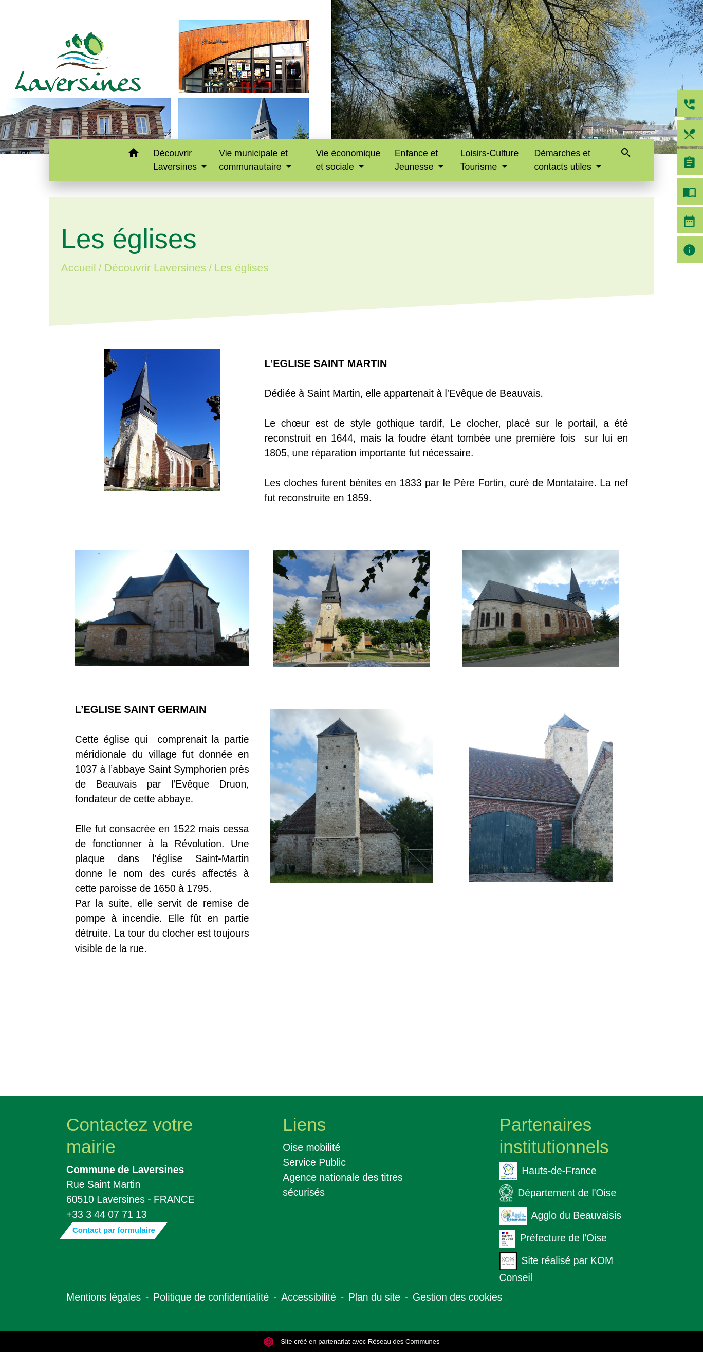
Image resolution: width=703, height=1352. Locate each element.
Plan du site (374, 1297)
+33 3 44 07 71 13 (106, 1214)
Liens (304, 1125)
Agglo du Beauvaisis (560, 1216)
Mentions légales (103, 1297)
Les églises (241, 267)
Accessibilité (308, 1297)
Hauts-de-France (548, 1171)
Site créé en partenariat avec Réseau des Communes (352, 1341)
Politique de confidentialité (211, 1297)
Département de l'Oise (558, 1193)
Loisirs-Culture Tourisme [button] (489, 160)
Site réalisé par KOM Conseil (556, 1267)
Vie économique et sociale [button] (348, 160)
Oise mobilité (311, 1147)
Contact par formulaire (113, 1230)
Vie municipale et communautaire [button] (253, 160)
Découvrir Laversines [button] (176, 160)
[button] (133, 154)
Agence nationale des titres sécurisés (343, 1185)
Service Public (314, 1162)
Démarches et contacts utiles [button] (564, 160)
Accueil (78, 267)
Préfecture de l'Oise (553, 1239)
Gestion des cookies (457, 1297)
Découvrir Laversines (155, 267)
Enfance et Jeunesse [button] (416, 160)
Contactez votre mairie (129, 1135)
